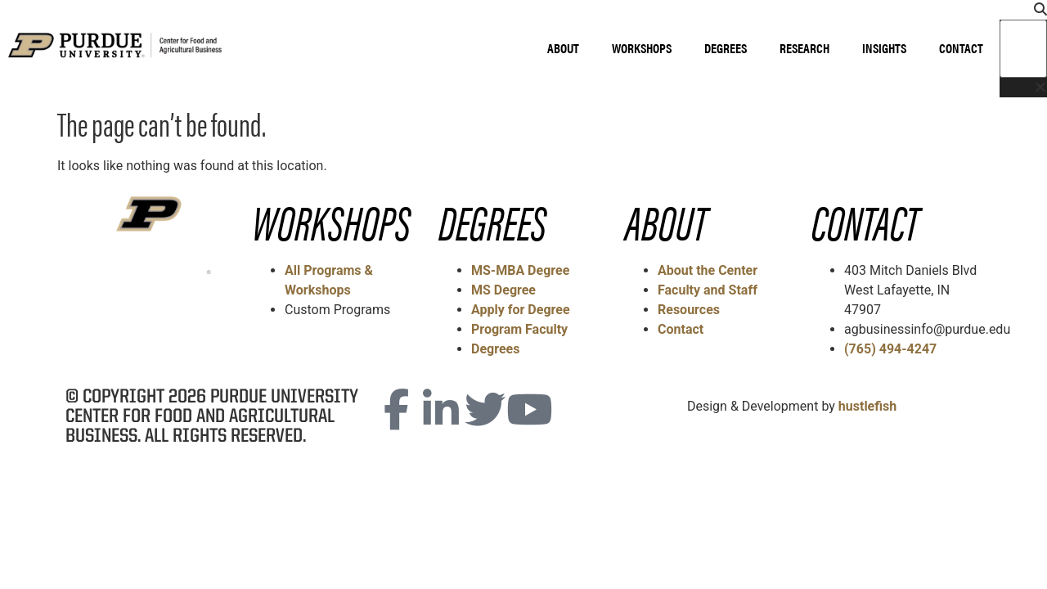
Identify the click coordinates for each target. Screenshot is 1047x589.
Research (804, 47)
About (563, 47)
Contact (961, 47)
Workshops (642, 47)
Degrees (725, 47)
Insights (884, 47)
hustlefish (867, 406)
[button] (1023, 10)
